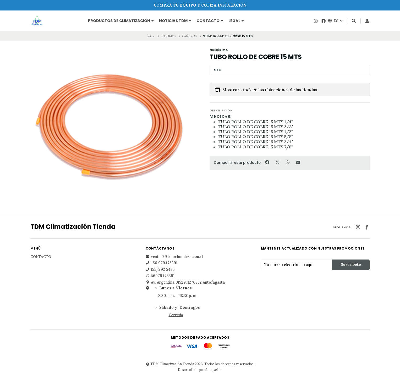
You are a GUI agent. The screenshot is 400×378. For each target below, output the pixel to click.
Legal (236, 20)
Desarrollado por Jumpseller (200, 370)
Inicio (151, 36)
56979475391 (160, 276)
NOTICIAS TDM (175, 20)
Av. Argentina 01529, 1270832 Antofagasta (185, 282)
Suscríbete (351, 264)
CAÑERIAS (189, 36)
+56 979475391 (161, 263)
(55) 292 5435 (160, 269)
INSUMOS (168, 36)
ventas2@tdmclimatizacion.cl (174, 256)
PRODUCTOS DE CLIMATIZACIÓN (121, 20)
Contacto (209, 20)
